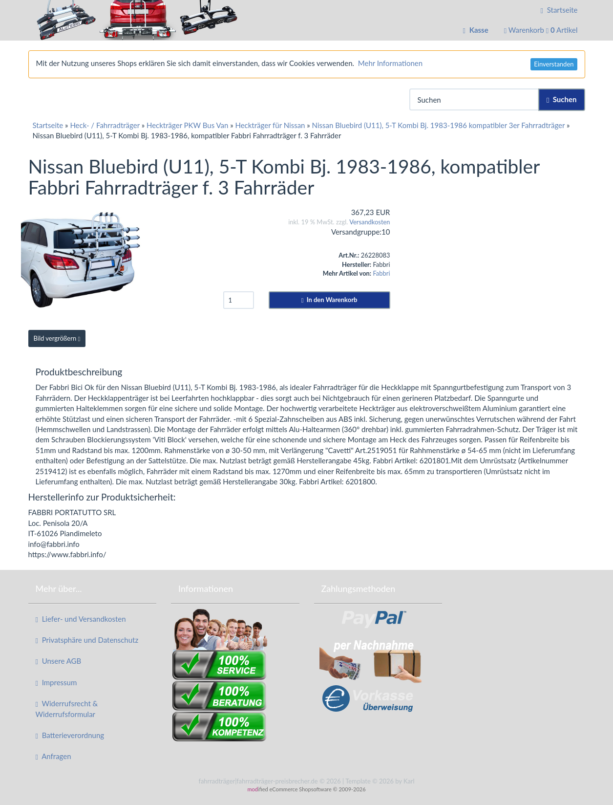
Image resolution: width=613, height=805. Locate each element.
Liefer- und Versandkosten (81, 619)
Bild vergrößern (57, 338)
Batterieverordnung (70, 735)
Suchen (562, 99)
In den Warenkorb (329, 300)
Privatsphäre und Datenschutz (87, 640)
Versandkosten (369, 222)
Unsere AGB (59, 661)
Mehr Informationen (390, 63)
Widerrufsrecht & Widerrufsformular (67, 708)
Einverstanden (553, 64)
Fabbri (381, 273)
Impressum (56, 682)
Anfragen (53, 756)
